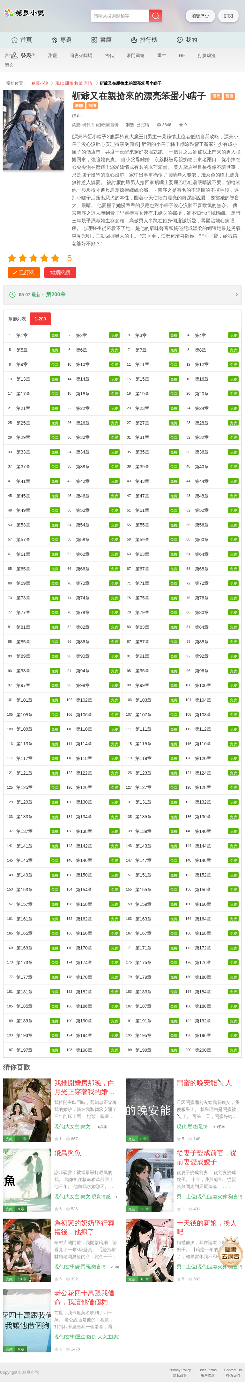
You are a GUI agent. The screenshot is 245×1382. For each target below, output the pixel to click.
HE (182, 55)
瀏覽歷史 (200, 15)
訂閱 (228, 15)
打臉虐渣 (207, 55)
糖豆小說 (40, 83)
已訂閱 (26, 272)
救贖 (78, 83)
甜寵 (52, 55)
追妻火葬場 (81, 55)
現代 (60, 83)
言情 (88, 83)
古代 (109, 55)
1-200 (40, 319)
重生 (161, 55)
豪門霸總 (136, 55)
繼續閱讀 (60, 272)
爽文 (9, 65)
